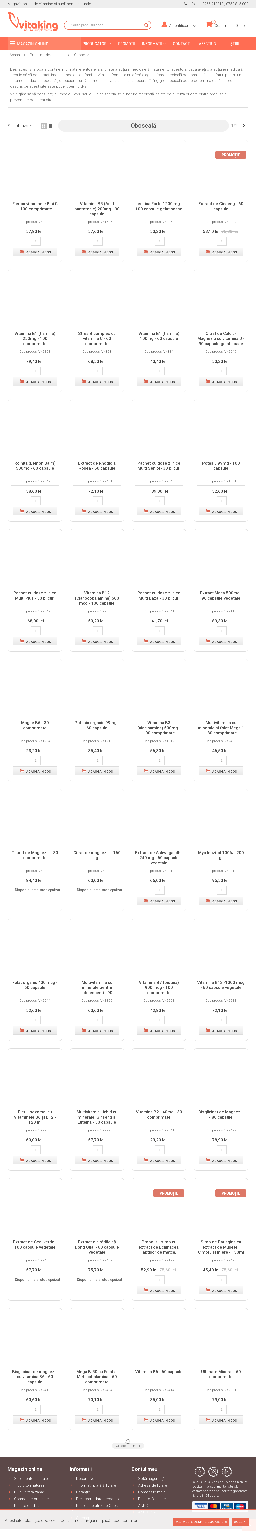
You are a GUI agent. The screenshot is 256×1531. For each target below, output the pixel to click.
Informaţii (152, 43)
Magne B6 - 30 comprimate (35, 725)
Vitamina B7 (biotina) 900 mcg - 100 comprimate (159, 987)
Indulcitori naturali (26, 1485)
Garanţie (80, 1492)
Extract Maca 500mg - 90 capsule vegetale (221, 595)
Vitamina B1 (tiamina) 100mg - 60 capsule (159, 336)
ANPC (140, 1506)
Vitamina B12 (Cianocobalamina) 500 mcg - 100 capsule (97, 598)
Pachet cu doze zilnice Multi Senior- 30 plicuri (159, 466)
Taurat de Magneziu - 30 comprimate (35, 855)
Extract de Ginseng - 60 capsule (221, 206)
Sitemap (80, 1518)
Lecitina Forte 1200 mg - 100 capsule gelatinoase (159, 206)
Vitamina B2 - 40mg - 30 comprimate (159, 1114)
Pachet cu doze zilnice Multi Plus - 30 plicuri (35, 595)
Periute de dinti (24, 1506)
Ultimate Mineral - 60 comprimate (221, 1374)
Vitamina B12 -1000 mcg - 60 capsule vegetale (221, 985)
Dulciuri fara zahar (26, 1492)
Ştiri (234, 43)
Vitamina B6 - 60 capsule (159, 1371)
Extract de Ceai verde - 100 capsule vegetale (35, 1244)
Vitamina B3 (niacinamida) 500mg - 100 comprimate (159, 727)
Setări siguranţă (148, 1479)
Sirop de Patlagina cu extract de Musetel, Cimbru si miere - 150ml (221, 1247)
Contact (181, 43)
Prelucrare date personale (95, 1499)
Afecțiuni (208, 43)
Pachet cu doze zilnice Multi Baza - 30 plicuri (159, 595)
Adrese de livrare (149, 1485)
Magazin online (29, 43)
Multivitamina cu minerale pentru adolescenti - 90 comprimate (97, 990)
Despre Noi (82, 1479)
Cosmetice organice (28, 1499)
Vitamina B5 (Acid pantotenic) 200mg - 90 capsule (97, 208)
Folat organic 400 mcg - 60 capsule (35, 985)
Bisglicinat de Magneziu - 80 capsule (221, 1114)
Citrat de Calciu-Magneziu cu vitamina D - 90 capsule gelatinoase (221, 338)
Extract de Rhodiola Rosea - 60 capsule (97, 466)
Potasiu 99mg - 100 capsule (221, 466)
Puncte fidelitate (149, 1499)
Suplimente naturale (28, 1479)
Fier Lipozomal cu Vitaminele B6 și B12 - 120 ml (35, 1117)
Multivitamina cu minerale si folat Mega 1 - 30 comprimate (221, 727)
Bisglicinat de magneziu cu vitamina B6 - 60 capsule (35, 1376)
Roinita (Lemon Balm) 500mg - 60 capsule (35, 466)
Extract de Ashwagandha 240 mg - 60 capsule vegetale (159, 857)
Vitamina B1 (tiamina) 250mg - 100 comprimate (35, 338)
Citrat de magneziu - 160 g (97, 855)
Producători (95, 43)
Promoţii (126, 43)
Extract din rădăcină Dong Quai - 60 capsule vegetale (97, 1247)
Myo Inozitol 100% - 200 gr (221, 855)
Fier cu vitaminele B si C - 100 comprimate (35, 206)
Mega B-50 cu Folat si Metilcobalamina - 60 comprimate (97, 1376)
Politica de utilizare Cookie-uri (96, 1508)
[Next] (244, 126)
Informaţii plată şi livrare (93, 1485)
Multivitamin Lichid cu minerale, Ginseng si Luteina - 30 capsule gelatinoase (97, 1119)
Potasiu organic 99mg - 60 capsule (97, 725)
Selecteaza (21, 125)
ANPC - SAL (145, 1512)
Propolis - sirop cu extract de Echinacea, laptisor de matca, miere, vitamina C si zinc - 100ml (159, 1252)
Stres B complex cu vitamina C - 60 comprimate (97, 338)
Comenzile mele (149, 1492)
